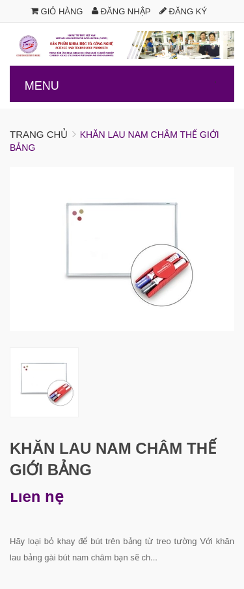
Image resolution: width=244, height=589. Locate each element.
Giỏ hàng (57, 11)
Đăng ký (183, 11)
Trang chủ (39, 134)
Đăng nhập (121, 11)
